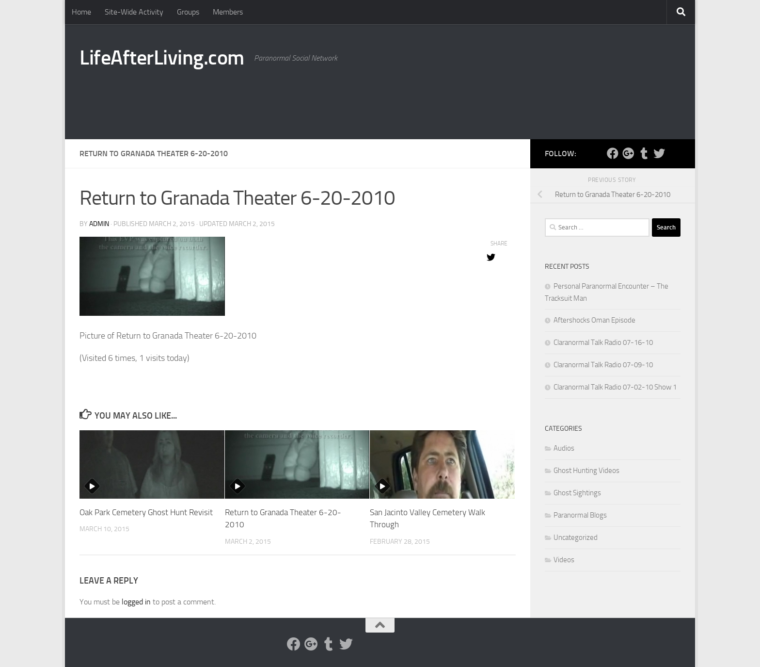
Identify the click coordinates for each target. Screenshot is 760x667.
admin (99, 224)
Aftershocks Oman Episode (594, 320)
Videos (564, 559)
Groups (188, 11)
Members (228, 11)
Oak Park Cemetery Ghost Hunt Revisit (146, 512)
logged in (136, 601)
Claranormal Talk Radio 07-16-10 (603, 342)
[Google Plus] (628, 153)
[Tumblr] (643, 153)
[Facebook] (612, 153)
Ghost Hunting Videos (586, 470)
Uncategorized (576, 537)
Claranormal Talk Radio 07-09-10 (603, 364)
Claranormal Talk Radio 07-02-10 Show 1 (615, 387)
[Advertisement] (504, 99)
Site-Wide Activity (134, 11)
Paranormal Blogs (580, 515)
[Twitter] (659, 153)
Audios (564, 448)
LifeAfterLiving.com (161, 58)
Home (81, 11)
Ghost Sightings (577, 492)
